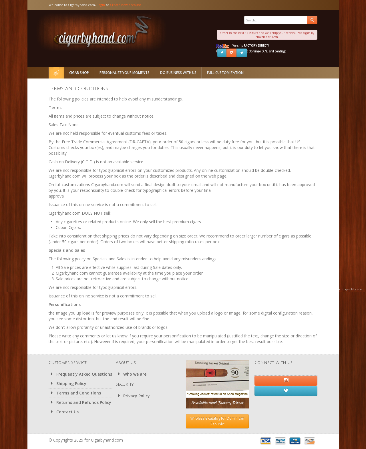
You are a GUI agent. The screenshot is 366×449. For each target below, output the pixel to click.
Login (101, 5)
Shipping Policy (67, 383)
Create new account (125, 5)
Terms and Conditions (75, 393)
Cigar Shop (79, 72)
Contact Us (64, 411)
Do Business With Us (178, 72)
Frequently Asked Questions (80, 374)
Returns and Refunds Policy (80, 402)
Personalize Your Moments (125, 72)
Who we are (131, 374)
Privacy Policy (133, 395)
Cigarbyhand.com (103, 32)
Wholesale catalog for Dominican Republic (217, 421)
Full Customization (225, 72)
